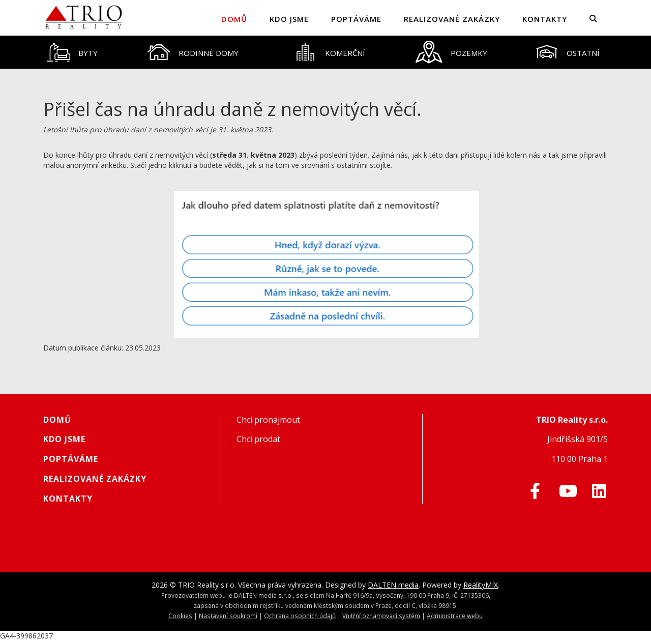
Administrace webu (455, 615)
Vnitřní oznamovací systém (381, 615)
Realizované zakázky (452, 19)
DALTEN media (393, 585)
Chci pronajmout (268, 419)
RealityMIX (480, 585)
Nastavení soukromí (228, 615)
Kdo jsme (289, 19)
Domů (234, 19)
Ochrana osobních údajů (300, 615)
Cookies (180, 615)
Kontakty (544, 19)
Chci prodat (258, 439)
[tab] (72, 52)
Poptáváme (356, 19)
